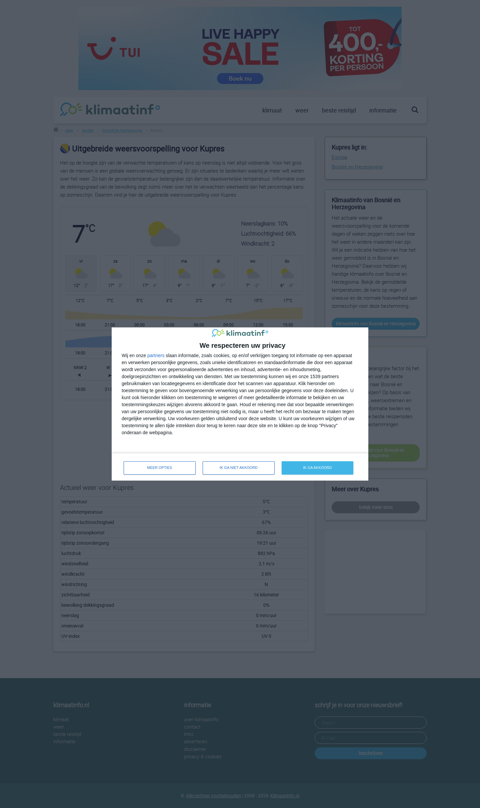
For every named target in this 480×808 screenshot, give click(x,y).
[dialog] (240, 404)
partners (155, 355)
